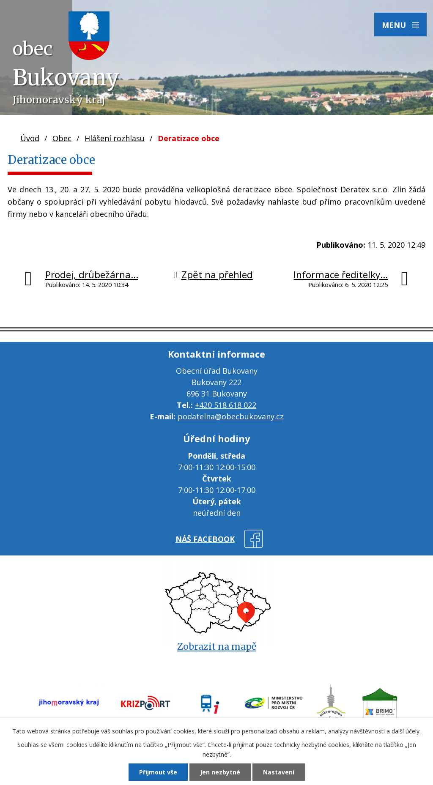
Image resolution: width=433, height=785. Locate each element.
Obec (61, 138)
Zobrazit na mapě (216, 646)
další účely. (406, 731)
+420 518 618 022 (225, 405)
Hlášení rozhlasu (115, 138)
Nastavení (278, 772)
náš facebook (205, 539)
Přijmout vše (158, 772)
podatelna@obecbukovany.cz (231, 416)
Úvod (29, 138)
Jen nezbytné (220, 772)
